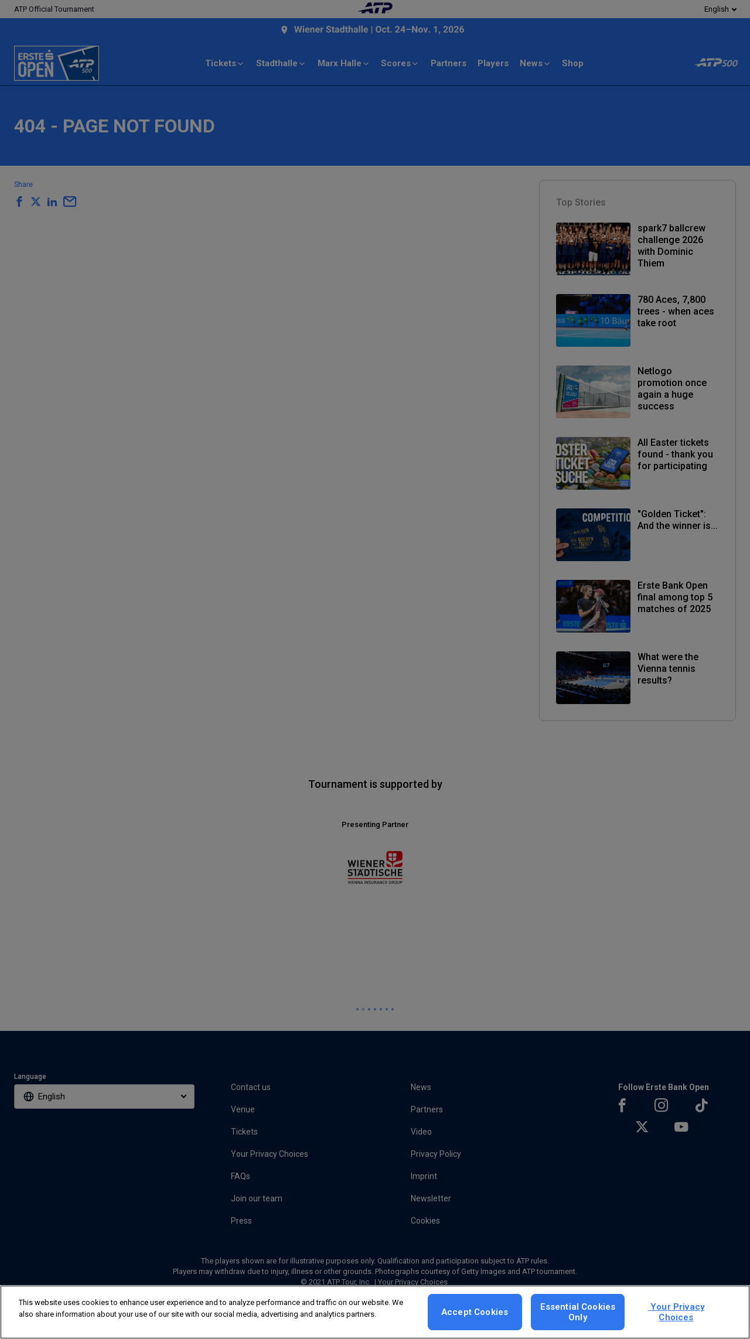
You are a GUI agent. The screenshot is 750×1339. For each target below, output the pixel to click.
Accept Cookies (474, 1312)
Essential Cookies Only (578, 1312)
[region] (375, 1312)
